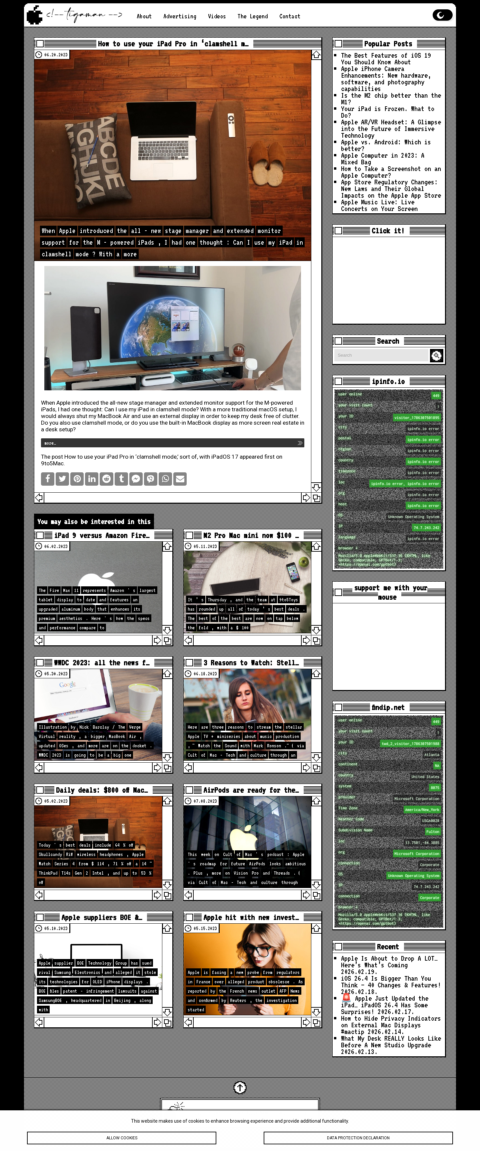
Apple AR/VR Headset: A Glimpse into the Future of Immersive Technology (391, 128)
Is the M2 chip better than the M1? (391, 98)
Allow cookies (122, 1140)
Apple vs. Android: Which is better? (386, 145)
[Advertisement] (388, 280)
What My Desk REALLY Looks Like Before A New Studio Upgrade (391, 1041)
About (144, 16)
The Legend (253, 16)
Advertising (179, 16)
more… (50, 443)
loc (389, 483)
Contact (289, 16)
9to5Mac (52, 463)
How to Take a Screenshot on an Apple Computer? (391, 171)
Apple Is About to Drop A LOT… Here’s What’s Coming (389, 961)
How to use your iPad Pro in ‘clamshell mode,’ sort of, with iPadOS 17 (151, 456)
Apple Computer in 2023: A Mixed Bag (382, 158)
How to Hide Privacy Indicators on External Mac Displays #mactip (391, 1025)
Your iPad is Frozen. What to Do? (387, 111)
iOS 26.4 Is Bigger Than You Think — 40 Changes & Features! (391, 981)
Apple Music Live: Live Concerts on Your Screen (379, 205)
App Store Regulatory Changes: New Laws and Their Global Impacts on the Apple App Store (391, 188)
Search (437, 355)
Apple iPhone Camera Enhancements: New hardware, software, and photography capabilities (386, 78)
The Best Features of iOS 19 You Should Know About (386, 58)
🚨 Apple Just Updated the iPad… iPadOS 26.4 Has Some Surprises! (384, 1005)
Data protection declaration (358, 1140)
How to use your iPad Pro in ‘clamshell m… (173, 43)
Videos (217, 16)
